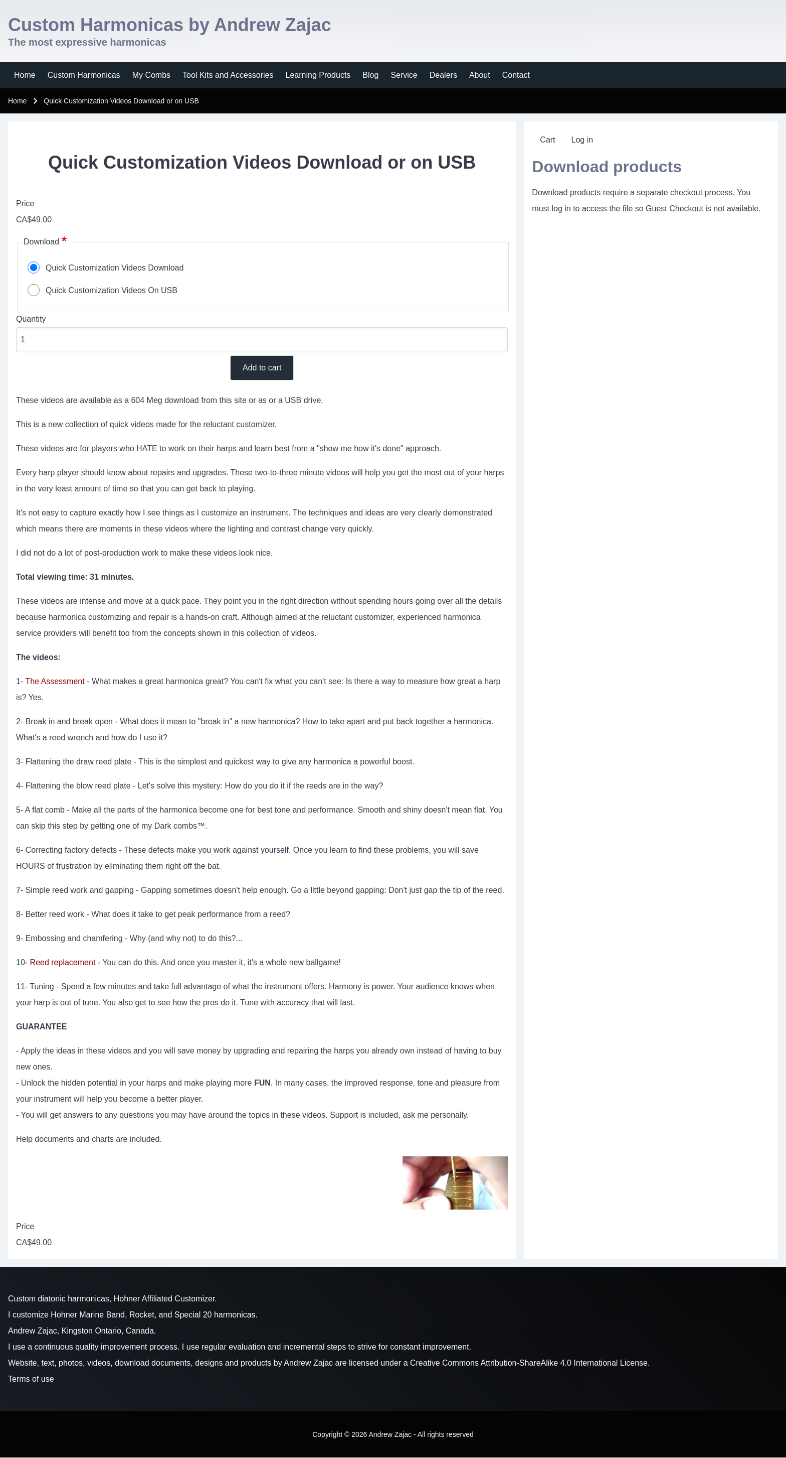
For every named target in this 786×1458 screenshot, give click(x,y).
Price (25, 203)
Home (17, 101)
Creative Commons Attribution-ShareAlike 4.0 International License (529, 1363)
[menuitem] (25, 75)
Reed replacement (63, 962)
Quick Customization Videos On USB (111, 290)
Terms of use (31, 1379)
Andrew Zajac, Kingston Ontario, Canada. (82, 1331)
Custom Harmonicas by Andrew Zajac (169, 25)
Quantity (31, 319)
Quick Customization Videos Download (114, 267)
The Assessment (54, 681)
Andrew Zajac (308, 1363)
